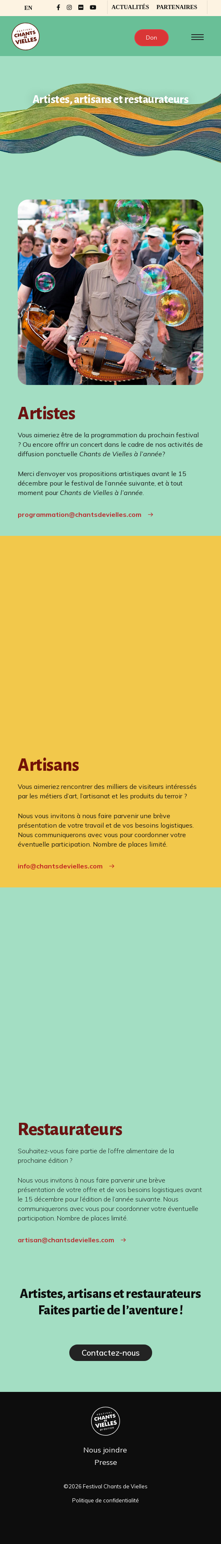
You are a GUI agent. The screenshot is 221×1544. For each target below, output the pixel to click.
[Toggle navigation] (195, 37)
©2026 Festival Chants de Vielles (105, 1492)
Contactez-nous (110, 1359)
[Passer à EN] (28, 8)
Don (151, 37)
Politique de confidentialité (105, 1507)
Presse (105, 1469)
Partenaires (176, 7)
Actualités (130, 7)
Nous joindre (105, 1456)
